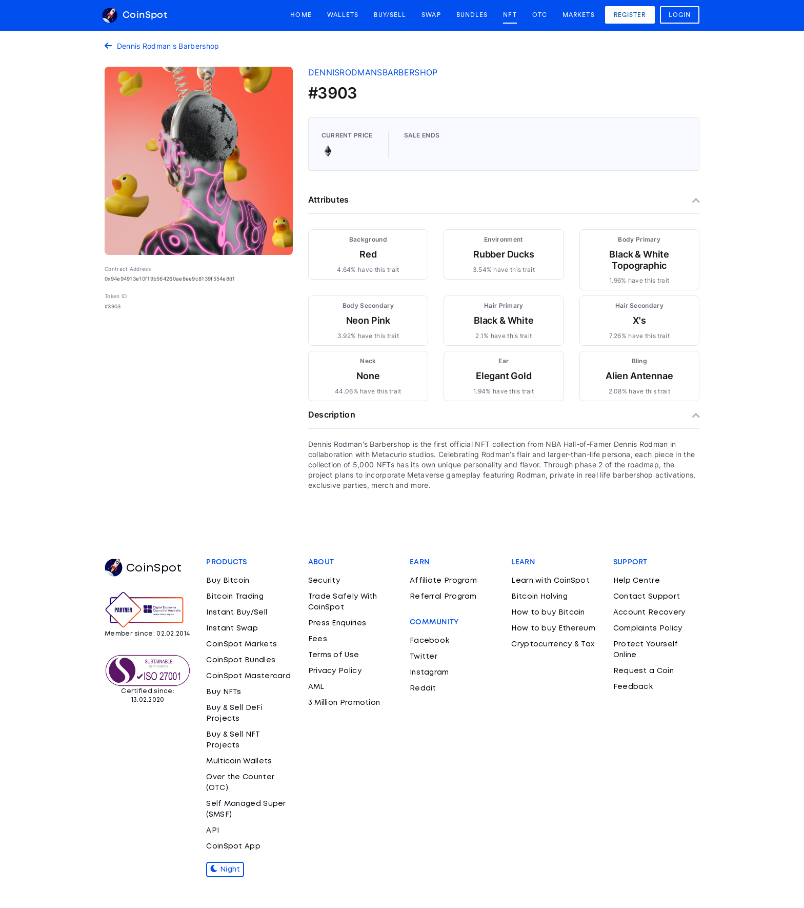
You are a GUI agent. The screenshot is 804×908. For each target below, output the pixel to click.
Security (324, 581)
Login (680, 15)
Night (225, 869)
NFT (509, 15)
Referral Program (443, 597)
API (212, 830)
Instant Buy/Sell (236, 612)
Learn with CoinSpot (550, 581)
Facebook (429, 641)
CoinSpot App (233, 846)
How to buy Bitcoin (548, 612)
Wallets (343, 15)
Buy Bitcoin (227, 581)
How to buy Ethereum (553, 628)
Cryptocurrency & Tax (552, 644)
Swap (430, 15)
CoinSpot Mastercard (248, 676)
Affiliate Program (443, 581)
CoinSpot (134, 15)
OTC (539, 15)
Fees (317, 639)
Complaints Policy (647, 628)
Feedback (633, 687)
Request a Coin (643, 671)
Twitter (423, 657)
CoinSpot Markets (241, 644)
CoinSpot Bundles (240, 660)
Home (300, 15)
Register (630, 15)
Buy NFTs (223, 692)
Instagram (429, 672)
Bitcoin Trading (235, 597)
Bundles (472, 15)
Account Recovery (649, 612)
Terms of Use (333, 655)
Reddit (423, 688)
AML (316, 687)
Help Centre (636, 581)
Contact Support (646, 597)
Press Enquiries (337, 623)
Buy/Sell (390, 15)
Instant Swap (232, 628)
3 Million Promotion (344, 703)
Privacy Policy (334, 671)
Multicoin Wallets (239, 761)
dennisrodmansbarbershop (373, 72)
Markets (578, 15)
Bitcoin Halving (539, 597)
